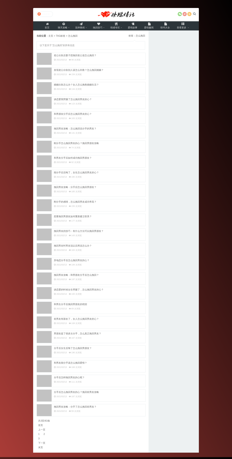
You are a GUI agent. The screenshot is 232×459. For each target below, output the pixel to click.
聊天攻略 (60, 27)
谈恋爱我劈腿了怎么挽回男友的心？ (73, 101)
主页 (50, 38)
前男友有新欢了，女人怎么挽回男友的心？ (76, 321)
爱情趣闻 (151, 27)
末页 (40, 449)
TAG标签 (60, 38)
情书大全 (167, 27)
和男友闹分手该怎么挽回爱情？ (70, 364)
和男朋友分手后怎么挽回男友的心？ (73, 116)
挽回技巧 (97, 27)
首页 (44, 27)
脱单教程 (78, 27)
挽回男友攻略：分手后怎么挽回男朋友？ (75, 189)
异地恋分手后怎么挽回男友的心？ (71, 262)
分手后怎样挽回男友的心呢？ (69, 379)
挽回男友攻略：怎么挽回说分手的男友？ (75, 130)
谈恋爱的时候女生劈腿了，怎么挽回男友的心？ (79, 291)
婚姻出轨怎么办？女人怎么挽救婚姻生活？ (76, 86)
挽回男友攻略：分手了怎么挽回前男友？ (75, 408)
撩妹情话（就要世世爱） (116, 14)
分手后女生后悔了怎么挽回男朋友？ (73, 350)
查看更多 (185, 27)
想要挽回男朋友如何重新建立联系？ (73, 218)
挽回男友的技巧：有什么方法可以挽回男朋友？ (79, 233)
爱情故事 (134, 27)
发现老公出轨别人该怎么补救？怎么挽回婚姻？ (79, 72)
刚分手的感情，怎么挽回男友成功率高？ (75, 203)
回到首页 (43, 14)
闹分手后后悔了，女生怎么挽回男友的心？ (76, 174)
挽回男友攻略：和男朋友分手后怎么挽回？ (76, 277)
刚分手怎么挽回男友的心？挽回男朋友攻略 (76, 145)
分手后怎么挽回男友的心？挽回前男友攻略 (76, 394)
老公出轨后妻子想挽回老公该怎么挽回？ (75, 57)
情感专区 (115, 27)
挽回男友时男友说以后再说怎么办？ (73, 247)
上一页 (41, 431)
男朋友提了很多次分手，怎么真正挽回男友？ (77, 335)
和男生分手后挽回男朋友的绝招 (70, 306)
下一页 (41, 445)
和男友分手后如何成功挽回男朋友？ (73, 160)
